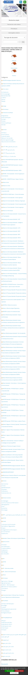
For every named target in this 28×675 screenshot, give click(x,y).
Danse (3, 99)
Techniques (5, 578)
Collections (4, 550)
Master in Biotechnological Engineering (11, 308)
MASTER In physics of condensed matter (11, 311)
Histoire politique (6, 123)
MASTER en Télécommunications (10, 305)
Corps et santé (5, 136)
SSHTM (4, 561)
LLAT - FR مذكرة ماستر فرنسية (9, 153)
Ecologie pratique (6, 613)
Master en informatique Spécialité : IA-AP (11, 219)
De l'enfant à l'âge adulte (8, 526)
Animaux (3, 132)
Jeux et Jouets (5, 554)
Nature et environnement (8, 142)
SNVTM (4, 518)
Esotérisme (4, 533)
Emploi (3, 528)
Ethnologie (4, 510)
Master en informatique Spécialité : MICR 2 (12, 237)
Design (3, 101)
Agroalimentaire (5, 583)
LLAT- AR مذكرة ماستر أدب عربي (9, 156)
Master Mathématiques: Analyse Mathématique (13, 347)
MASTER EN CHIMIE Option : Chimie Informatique (13, 194)
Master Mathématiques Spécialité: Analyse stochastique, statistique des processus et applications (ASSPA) (13, 328)
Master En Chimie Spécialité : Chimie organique (13, 197)
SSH (3, 558)
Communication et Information (9, 503)
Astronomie (4, 484)
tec (3, 565)
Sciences (4, 480)
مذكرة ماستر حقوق (6, 656)
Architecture (4, 92)
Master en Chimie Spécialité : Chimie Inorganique (13, 207)
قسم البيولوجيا (5, 640)
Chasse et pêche (5, 548)
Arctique (3, 630)
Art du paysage (5, 94)
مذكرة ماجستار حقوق (7, 649)
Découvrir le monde (6, 138)
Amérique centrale (6, 622)
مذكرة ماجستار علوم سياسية (8, 653)
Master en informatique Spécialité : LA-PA (11, 228)
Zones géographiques (7, 617)
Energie (3, 590)
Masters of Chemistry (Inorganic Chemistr (12, 446)
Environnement (5, 531)
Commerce (4, 588)
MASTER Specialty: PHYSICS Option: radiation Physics (14, 421)
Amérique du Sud (6, 626)
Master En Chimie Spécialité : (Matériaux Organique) (14, 200)
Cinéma (3, 97)
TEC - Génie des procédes (8, 568)
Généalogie (4, 552)
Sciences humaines (7, 497)
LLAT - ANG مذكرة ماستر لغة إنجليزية (10, 146)
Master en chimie (6, 185)
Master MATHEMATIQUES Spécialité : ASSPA (12, 170)
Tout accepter (9, 671)
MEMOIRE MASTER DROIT (8, 472)
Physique (3, 489)
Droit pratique (5, 611)
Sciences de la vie (6, 493)
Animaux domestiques (7, 603)
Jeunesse (4, 129)
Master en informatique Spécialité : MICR (11, 231)
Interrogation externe (14, 33)
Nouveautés (4, 664)
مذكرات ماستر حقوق (7, 643)
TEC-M (4, 575)
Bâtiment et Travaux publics (9, 586)
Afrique (3, 620)
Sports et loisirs (6, 541)
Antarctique (4, 628)
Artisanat (3, 544)
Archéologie (4, 501)
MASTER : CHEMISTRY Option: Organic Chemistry (13, 179)
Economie (4, 508)
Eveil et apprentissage (7, 140)
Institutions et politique (8, 112)
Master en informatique (8, 210)
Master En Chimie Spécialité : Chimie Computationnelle (14, 204)
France (3, 121)
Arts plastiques (5, 546)
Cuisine (3, 607)
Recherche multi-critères (14, 24)
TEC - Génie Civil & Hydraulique (9, 571)
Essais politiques (5, 117)
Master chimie (6, 182)
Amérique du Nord (6, 624)
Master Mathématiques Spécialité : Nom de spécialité (14, 333)
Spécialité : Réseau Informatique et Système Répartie (14, 538)
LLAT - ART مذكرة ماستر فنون (9, 149)
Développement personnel (8, 609)
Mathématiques (5, 487)
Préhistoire (4, 491)
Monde (3, 125)
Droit (2, 506)
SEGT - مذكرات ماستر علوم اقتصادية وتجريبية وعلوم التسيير (14, 514)
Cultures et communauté (8, 524)
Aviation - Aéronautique (7, 585)
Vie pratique (5, 600)
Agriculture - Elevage (7, 581)
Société (4, 521)
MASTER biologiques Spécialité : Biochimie (12, 80)
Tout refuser (19, 671)
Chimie (3, 486)
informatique (5, 109)
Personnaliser (14, 673)
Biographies (4, 115)
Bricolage (4, 605)
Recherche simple (14, 20)
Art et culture (5, 89)
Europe (3, 119)
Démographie (5, 504)
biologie (4, 106)
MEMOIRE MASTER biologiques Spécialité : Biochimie (14, 465)
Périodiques (14, 28)
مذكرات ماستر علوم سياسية (8, 646)
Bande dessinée (5, 96)
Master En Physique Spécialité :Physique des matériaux (14, 289)
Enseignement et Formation (9, 530)
